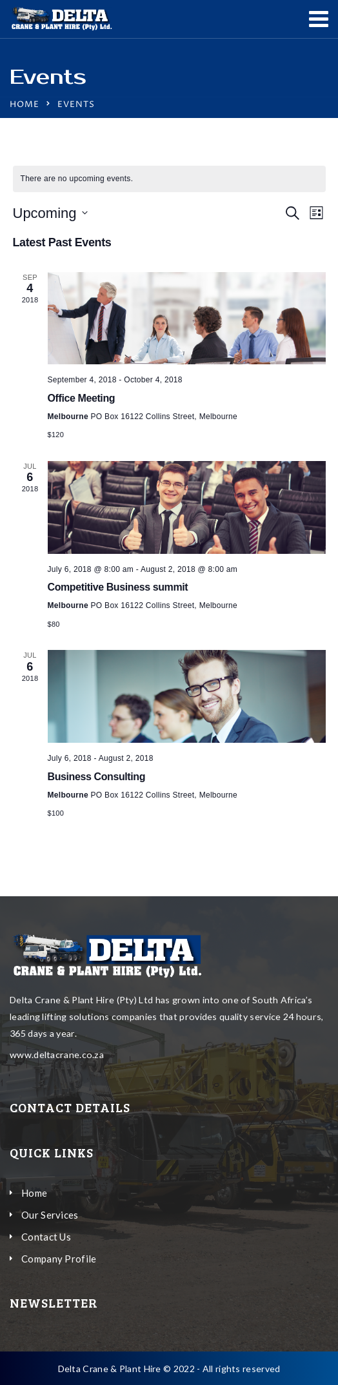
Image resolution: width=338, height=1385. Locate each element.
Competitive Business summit (118, 587)
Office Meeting (81, 398)
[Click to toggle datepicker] (50, 213)
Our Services (50, 1215)
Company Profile (59, 1258)
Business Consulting (97, 776)
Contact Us (46, 1237)
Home (24, 104)
